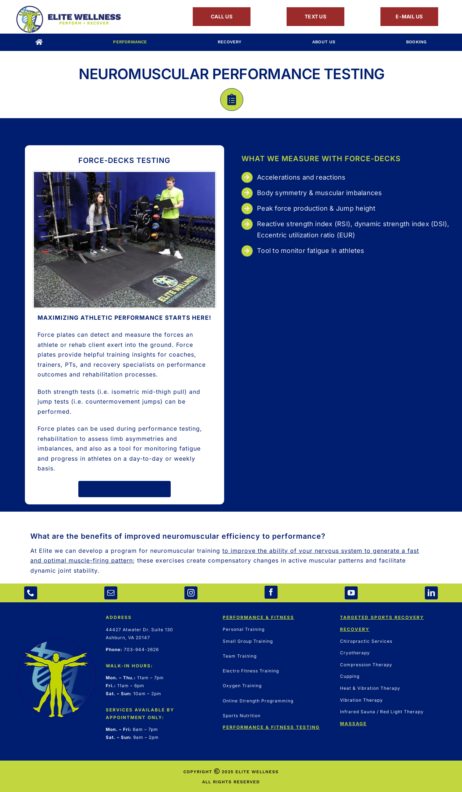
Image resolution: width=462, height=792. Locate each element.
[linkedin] (431, 592)
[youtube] (351, 592)
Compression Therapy (366, 664)
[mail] (110, 592)
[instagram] (190, 592)
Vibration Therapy (361, 700)
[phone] (30, 592)
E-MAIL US (409, 16)
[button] (231, 561)
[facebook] (271, 592)
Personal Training (244, 629)
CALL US (221, 16)
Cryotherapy (355, 652)
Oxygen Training (242, 685)
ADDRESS (119, 617)
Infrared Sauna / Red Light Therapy (382, 711)
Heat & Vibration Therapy (370, 688)
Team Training (240, 656)
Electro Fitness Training (251, 670)
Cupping (349, 676)
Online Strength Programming (258, 700)
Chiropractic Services (366, 641)
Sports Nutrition (242, 715)
